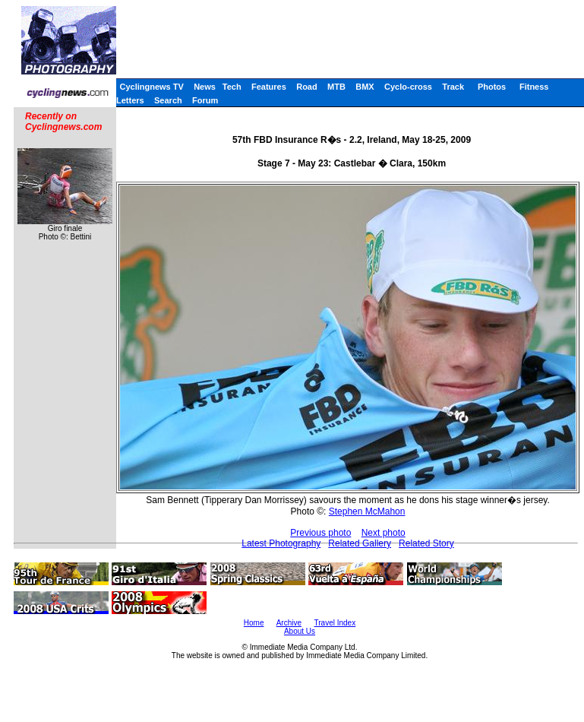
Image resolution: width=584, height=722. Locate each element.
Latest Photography (280, 543)
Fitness (534, 86)
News (205, 86)
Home (254, 623)
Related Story (426, 543)
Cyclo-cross (408, 86)
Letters (130, 100)
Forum (205, 100)
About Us (299, 631)
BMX (364, 86)
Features (268, 86)
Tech (232, 86)
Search (168, 100)
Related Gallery (359, 543)
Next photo (383, 532)
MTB (336, 86)
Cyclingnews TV (151, 86)
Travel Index (335, 623)
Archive (288, 623)
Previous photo (320, 532)
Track (453, 86)
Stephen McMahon (367, 511)
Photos (492, 86)
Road (306, 86)
